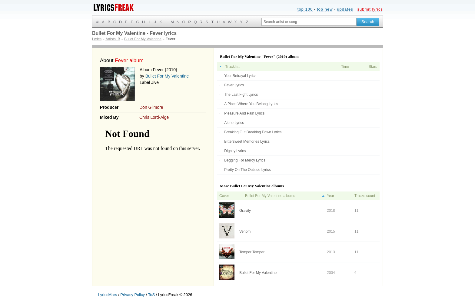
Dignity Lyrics (235, 151)
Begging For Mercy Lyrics (244, 160)
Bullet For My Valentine (167, 76)
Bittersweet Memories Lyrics (247, 141)
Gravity (245, 210)
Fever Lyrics (234, 85)
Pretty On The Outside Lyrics (247, 170)
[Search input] (309, 22)
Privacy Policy (132, 294)
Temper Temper (251, 252)
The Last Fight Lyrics (241, 94)
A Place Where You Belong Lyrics (251, 104)
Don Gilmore (151, 107)
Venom (245, 231)
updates (345, 9)
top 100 (305, 9)
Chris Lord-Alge (154, 117)
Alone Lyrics (234, 123)
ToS (151, 294)
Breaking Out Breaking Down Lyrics (252, 132)
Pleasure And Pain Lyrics (244, 113)
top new (325, 9)
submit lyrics (370, 9)
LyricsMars (107, 294)
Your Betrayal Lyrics (240, 76)
